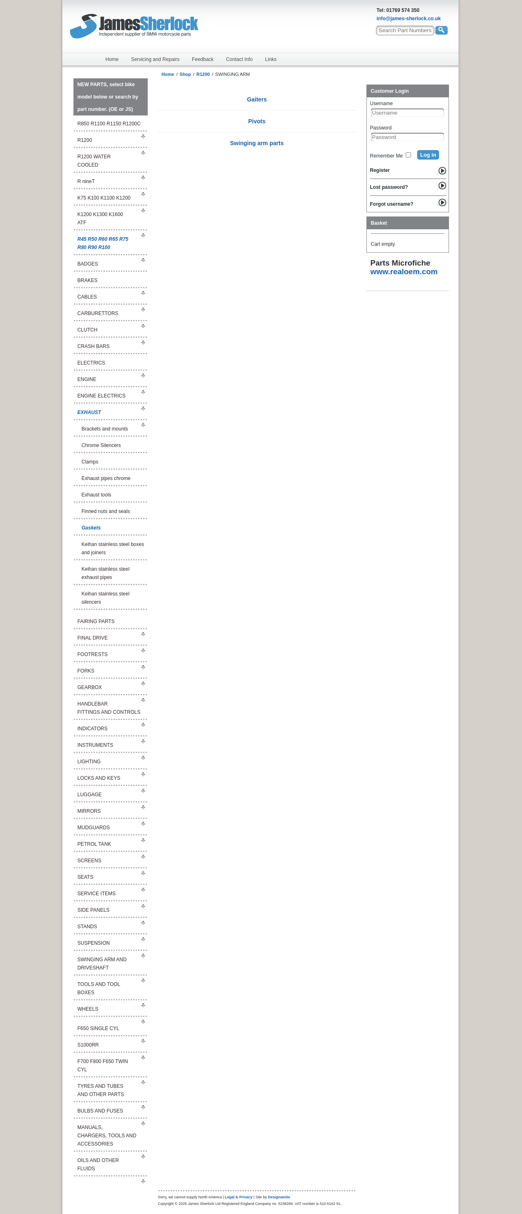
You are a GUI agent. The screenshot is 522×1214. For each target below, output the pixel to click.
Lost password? (389, 187)
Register (380, 170)
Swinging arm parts (257, 143)
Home (112, 59)
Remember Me (386, 156)
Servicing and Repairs (155, 59)
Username (381, 103)
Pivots (256, 121)
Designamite (279, 1197)
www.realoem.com (404, 271)
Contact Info (239, 59)
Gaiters (257, 99)
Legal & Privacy (239, 1197)
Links (270, 59)
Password (381, 128)
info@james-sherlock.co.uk (409, 18)
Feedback (203, 59)
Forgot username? (391, 204)
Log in (428, 155)
